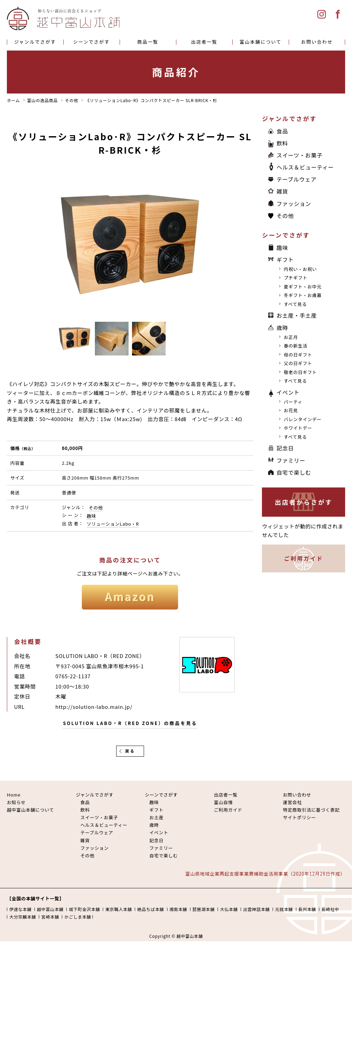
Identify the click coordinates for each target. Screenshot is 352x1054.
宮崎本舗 (50, 917)
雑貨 (282, 191)
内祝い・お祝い (300, 269)
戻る (130, 751)
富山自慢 (223, 802)
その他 (96, 507)
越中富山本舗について (30, 809)
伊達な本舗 (20, 909)
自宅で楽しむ (293, 472)
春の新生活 (295, 345)
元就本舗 (284, 909)
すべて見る (295, 304)
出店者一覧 (204, 42)
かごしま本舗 (77, 917)
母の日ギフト (298, 354)
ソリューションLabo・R (113, 523)
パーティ (293, 401)
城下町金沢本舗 (84, 909)
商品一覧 (147, 42)
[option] (130, 244)
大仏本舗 (229, 909)
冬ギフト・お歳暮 (302, 295)
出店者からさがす (303, 501)
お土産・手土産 (296, 315)
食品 (282, 131)
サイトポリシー (299, 817)
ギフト (285, 259)
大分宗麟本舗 (22, 917)
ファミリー (290, 460)
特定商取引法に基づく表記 (311, 809)
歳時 (282, 327)
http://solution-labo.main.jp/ (93, 706)
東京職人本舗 (118, 909)
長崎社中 (330, 909)
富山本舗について (261, 42)
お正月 (291, 337)
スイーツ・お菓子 (299, 155)
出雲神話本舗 (256, 909)
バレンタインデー (302, 419)
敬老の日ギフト (300, 372)
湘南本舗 (178, 909)
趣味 (91, 516)
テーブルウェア (296, 179)
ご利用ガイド (303, 558)
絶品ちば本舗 (150, 909)
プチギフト (295, 277)
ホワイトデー (298, 428)
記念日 (285, 448)
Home (14, 794)
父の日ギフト (298, 363)
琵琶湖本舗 (203, 909)
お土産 (156, 817)
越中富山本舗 (50, 909)
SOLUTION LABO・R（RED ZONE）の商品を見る (130, 723)
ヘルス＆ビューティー (305, 167)
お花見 (291, 410)
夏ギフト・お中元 (302, 286)
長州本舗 (307, 909)
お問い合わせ (317, 42)
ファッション (293, 203)
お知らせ (16, 802)
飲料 (282, 143)
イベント (287, 392)
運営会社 (292, 802)
